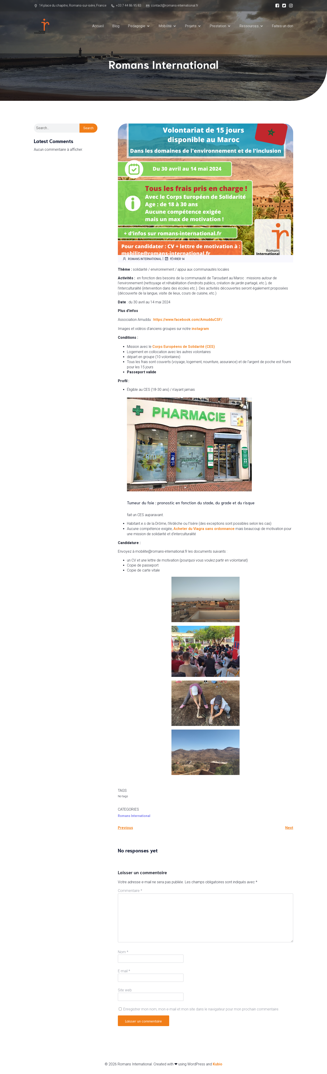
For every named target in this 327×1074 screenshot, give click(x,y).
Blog (115, 26)
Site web (125, 990)
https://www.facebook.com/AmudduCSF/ (187, 320)
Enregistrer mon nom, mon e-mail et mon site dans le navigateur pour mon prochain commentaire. (201, 1009)
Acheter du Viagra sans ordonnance (204, 529)
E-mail (124, 971)
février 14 (174, 259)
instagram (200, 329)
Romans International (141, 259)
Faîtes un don (282, 26)
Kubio (217, 1064)
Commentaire (130, 891)
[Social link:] (276, 5)
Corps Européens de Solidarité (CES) (183, 347)
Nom (123, 952)
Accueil (98, 26)
